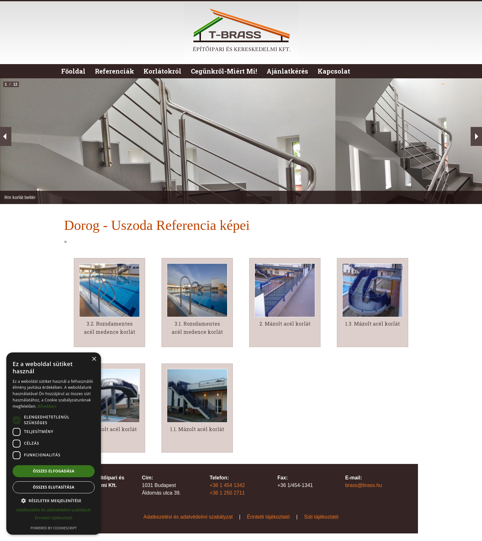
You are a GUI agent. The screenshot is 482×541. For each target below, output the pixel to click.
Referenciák (114, 71)
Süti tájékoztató (321, 517)
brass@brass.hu (363, 485)
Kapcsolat (334, 71)
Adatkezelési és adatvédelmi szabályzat (188, 517)
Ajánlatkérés (287, 71)
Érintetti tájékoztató (268, 517)
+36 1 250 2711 (227, 493)
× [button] (93, 359)
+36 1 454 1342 (227, 485)
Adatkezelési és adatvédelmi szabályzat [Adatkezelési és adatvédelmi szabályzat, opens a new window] (53, 510)
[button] (54, 500)
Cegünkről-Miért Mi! (224, 71)
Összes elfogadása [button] (53, 471)
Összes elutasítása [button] (53, 487)
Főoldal (73, 71)
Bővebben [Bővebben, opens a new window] (47, 406)
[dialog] (53, 443)
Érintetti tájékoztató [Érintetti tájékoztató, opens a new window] (53, 517)
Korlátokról (162, 71)
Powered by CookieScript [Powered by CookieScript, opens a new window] (54, 528)
